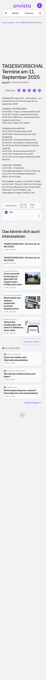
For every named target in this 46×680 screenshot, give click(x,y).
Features (29, 13)
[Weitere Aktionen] (39, 216)
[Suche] (40, 13)
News (18, 23)
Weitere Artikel (32, 341)
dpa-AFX (6, 82)
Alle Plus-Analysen (33, 403)
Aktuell (15, 13)
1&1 (11, 212)
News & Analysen (8, 23)
